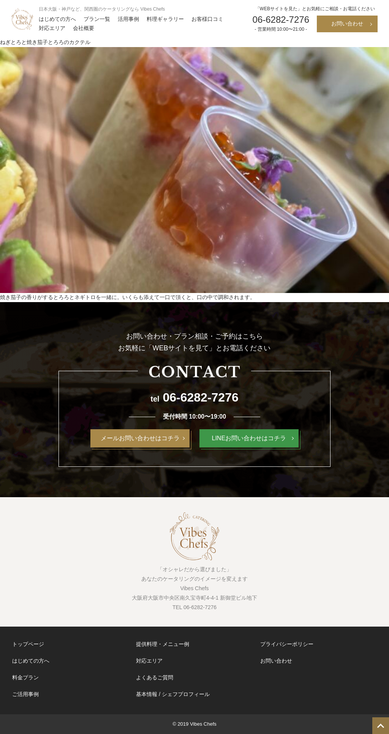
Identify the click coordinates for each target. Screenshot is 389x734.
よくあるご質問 (154, 677)
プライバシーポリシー (286, 644)
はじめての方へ (57, 19)
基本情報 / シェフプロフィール (173, 694)
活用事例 (128, 19)
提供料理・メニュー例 (162, 644)
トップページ (28, 644)
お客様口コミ (207, 19)
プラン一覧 (97, 19)
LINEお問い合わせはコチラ (249, 438)
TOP (380, 725)
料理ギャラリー (165, 19)
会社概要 (83, 28)
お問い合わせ (347, 23)
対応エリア (52, 28)
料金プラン (25, 677)
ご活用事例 (25, 694)
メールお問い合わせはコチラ (140, 438)
